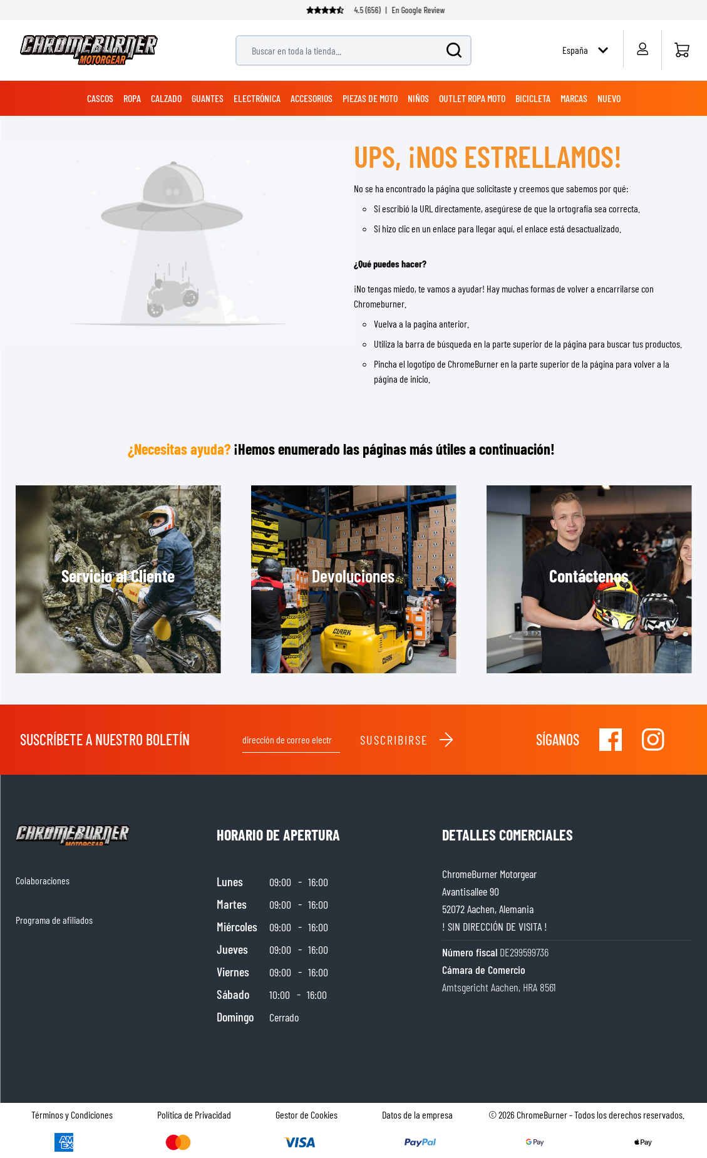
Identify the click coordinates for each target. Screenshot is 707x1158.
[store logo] (89, 50)
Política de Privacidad (194, 1114)
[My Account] (642, 49)
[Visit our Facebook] (610, 739)
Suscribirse (407, 739)
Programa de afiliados (54, 920)
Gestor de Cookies (307, 1114)
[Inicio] (681, 50)
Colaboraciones (43, 880)
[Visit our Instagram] (653, 739)
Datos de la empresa (417, 1114)
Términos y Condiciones (72, 1114)
